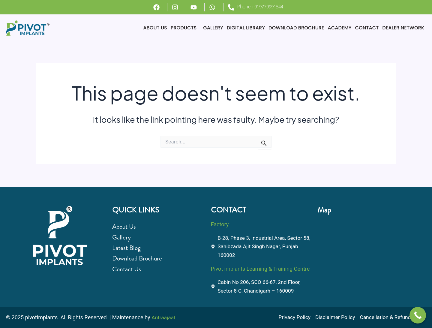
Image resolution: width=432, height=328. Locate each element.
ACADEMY (335, 28)
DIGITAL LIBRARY (237, 28)
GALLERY (203, 28)
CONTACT (364, 28)
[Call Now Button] (418, 315)
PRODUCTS (172, 28)
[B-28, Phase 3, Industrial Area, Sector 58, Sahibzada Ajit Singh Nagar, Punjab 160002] (367, 253)
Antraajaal (164, 317)
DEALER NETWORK (402, 28)
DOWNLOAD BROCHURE (290, 28)
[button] (174, 28)
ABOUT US (142, 28)
